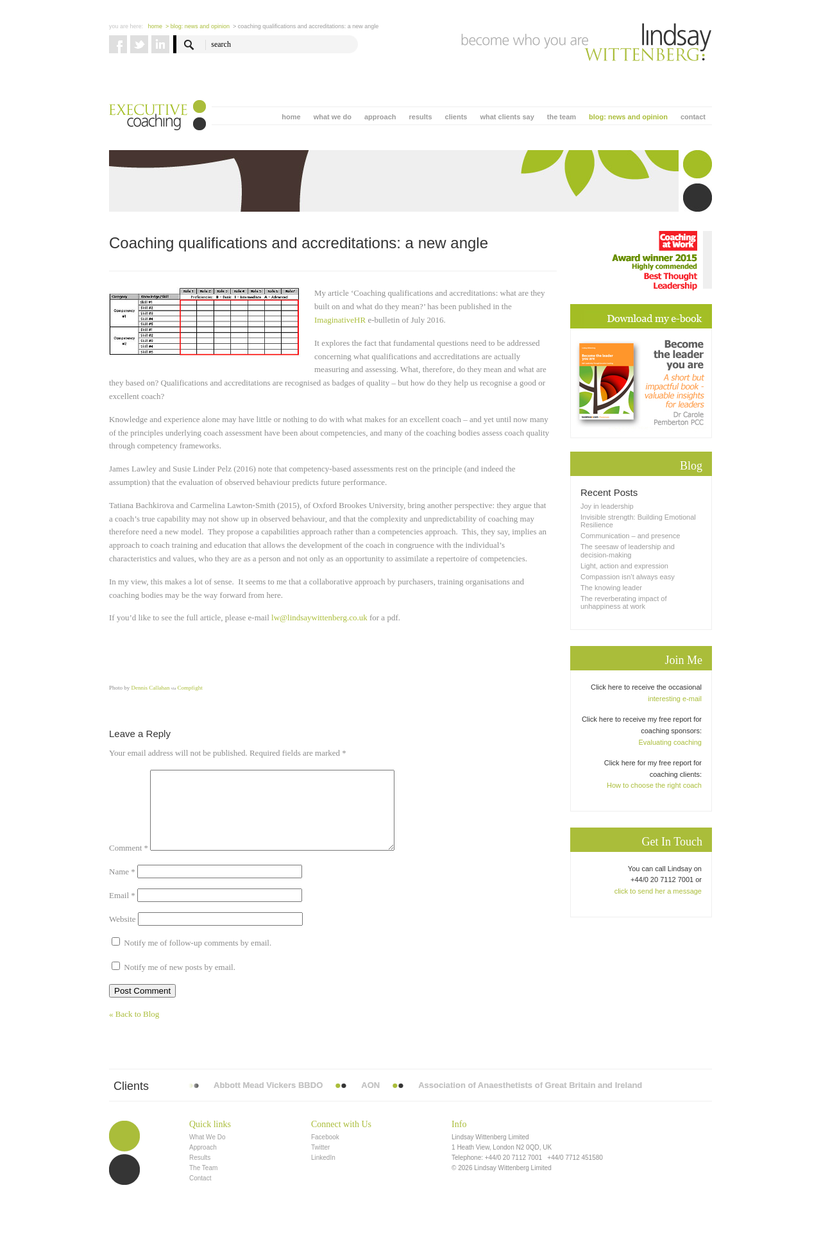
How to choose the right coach (654, 785)
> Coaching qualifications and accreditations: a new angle (305, 26)
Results (199, 1173)
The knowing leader (611, 587)
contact (693, 117)
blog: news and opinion (628, 117)
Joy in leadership (607, 506)
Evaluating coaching (670, 742)
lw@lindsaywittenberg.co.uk (319, 617)
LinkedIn (323, 1173)
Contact (200, 1193)
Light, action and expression (624, 566)
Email (122, 910)
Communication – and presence (630, 536)
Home (155, 26)
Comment (128, 863)
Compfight (190, 687)
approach (380, 117)
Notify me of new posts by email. (179, 982)
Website (122, 934)
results (420, 117)
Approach (203, 1162)
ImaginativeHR (340, 320)
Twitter (320, 1162)
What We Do (207, 1152)
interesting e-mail (675, 698)
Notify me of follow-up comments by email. (197, 958)
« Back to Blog (134, 1029)
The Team (203, 1183)
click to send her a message (658, 891)
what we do (332, 117)
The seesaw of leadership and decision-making (627, 550)
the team (561, 117)
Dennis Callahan (149, 687)
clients (456, 117)
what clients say (507, 117)
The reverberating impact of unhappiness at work (623, 602)
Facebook (325, 1152)
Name (122, 887)
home (291, 117)
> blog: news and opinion (197, 26)
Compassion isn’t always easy (627, 577)
